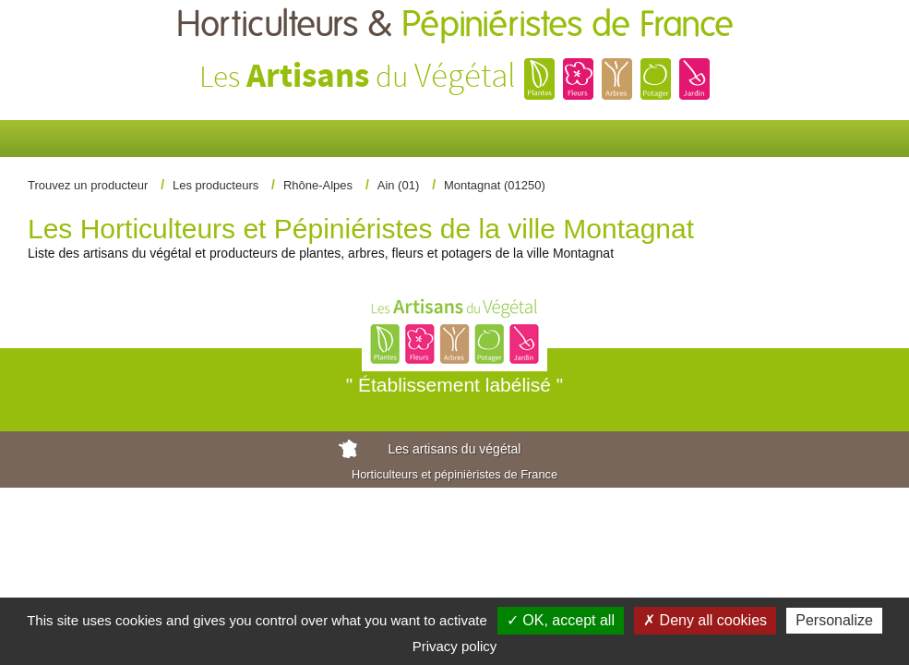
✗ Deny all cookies (705, 620)
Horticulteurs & (455, 25)
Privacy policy (455, 646)
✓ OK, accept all (561, 620)
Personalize (834, 620)
